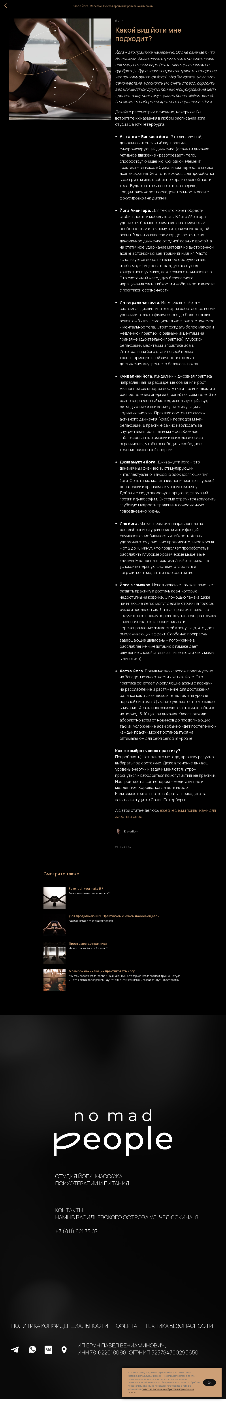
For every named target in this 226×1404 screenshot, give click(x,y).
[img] (15, 1355)
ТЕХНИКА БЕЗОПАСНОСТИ (179, 1330)
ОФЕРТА (126, 1330)
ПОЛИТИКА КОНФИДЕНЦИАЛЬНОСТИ (59, 1330)
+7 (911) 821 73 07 (76, 1236)
